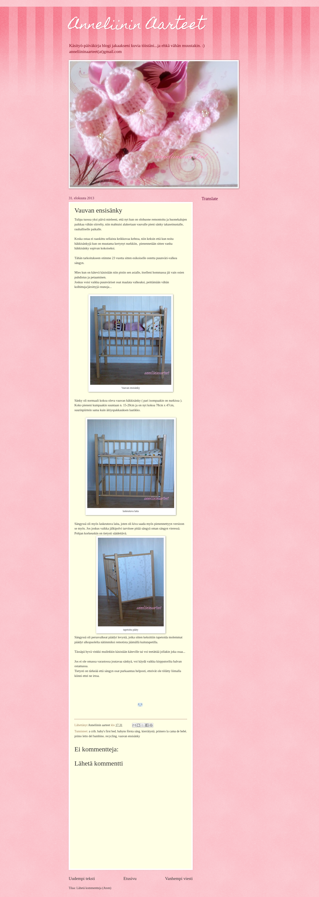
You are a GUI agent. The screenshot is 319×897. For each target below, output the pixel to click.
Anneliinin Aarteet (136, 26)
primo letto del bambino (89, 736)
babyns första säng (128, 731)
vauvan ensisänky (129, 736)
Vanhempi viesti (179, 878)
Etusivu (129, 878)
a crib (92, 731)
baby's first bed (106, 731)
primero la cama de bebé (171, 731)
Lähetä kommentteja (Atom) (93, 888)
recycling (111, 736)
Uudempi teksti (82, 878)
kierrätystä (148, 731)
